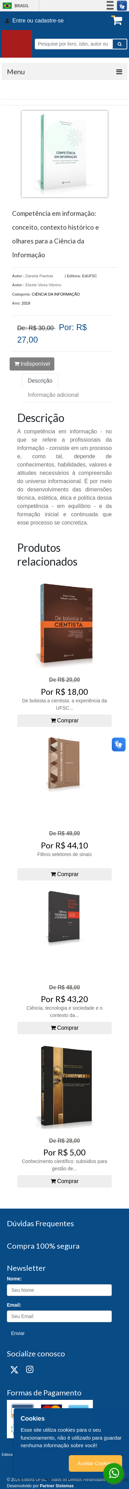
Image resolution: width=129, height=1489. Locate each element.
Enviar (18, 1333)
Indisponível (32, 364)
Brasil (14, 6)
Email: (14, 1305)
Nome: (14, 1278)
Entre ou (22, 20)
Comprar (65, 720)
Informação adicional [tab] (53, 395)
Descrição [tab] (40, 381)
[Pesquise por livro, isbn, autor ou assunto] (73, 44)
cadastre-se (49, 20)
